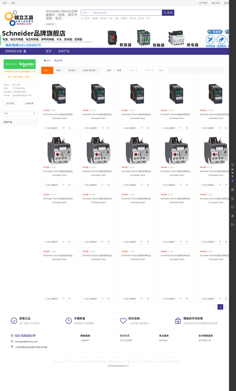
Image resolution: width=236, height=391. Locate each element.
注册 (13, 3)
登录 (5, 3)
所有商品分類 (15, 51)
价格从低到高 (90, 70)
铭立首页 (216, 3)
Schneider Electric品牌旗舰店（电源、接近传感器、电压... (61, 15)
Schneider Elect (59, 118)
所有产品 (64, 51)
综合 (47, 70)
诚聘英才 (101, 357)
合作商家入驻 (204, 340)
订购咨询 (84, 340)
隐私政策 (118, 357)
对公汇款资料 (126, 340)
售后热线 (163, 340)
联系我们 (228, 3)
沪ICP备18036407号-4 (118, 366)
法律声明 (135, 357)
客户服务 (152, 357)
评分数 (73, 70)
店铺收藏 (29, 103)
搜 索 (168, 12)
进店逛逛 (10, 103)
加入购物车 (52, 128)
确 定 (161, 70)
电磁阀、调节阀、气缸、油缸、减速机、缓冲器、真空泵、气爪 (121, 18)
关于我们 (203, 3)
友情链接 (169, 357)
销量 (59, 70)
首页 (48, 51)
